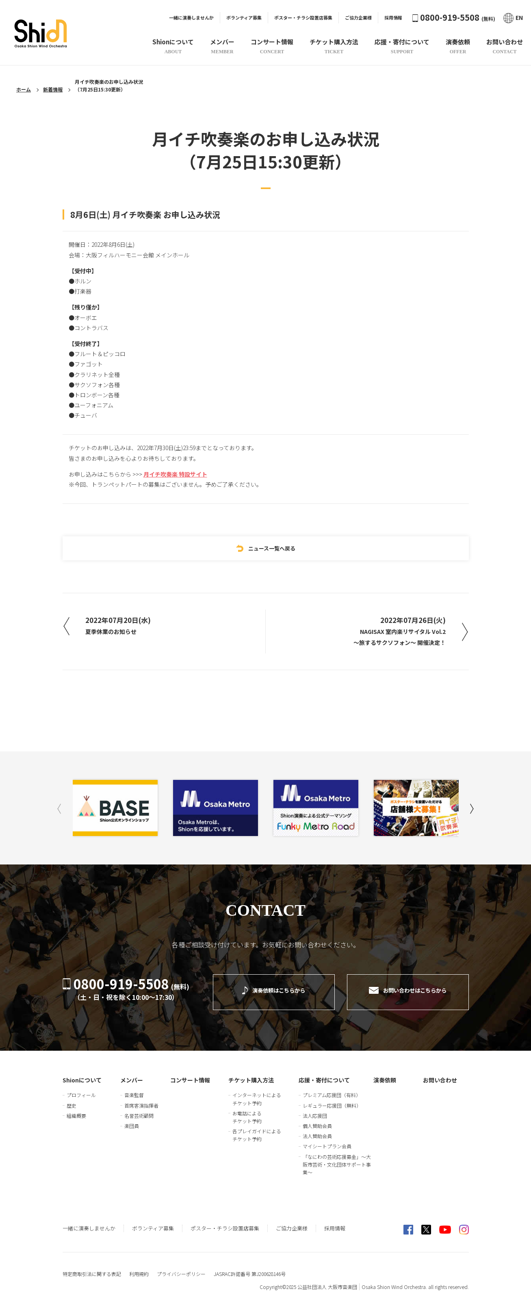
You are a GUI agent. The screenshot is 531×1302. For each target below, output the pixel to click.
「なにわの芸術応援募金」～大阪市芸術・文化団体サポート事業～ (337, 1158)
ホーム (23, 89)
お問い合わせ (440, 1074)
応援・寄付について (324, 1074)
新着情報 (53, 89)
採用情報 (393, 17)
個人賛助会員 (317, 1120)
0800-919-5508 (453, 17)
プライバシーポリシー (181, 1268)
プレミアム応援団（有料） (332, 1089)
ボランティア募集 (244, 17)
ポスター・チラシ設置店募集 (303, 17)
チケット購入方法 (251, 1074)
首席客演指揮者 (141, 1099)
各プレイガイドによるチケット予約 (256, 1129)
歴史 (71, 1099)
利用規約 (139, 1268)
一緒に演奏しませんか (191, 17)
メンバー (131, 1074)
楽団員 (131, 1120)
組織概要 (76, 1109)
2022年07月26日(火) (394, 632)
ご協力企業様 (358, 17)
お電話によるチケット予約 (247, 1111)
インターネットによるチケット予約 (256, 1093)
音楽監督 (134, 1089)
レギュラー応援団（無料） (332, 1099)
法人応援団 (315, 1109)
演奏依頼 (384, 1074)
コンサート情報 (190, 1074)
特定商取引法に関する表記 (92, 1268)
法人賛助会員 (317, 1130)
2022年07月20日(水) (126, 626)
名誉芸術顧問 (139, 1109)
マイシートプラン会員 (327, 1140)
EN (513, 17)
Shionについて (82, 1074)
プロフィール (81, 1089)
